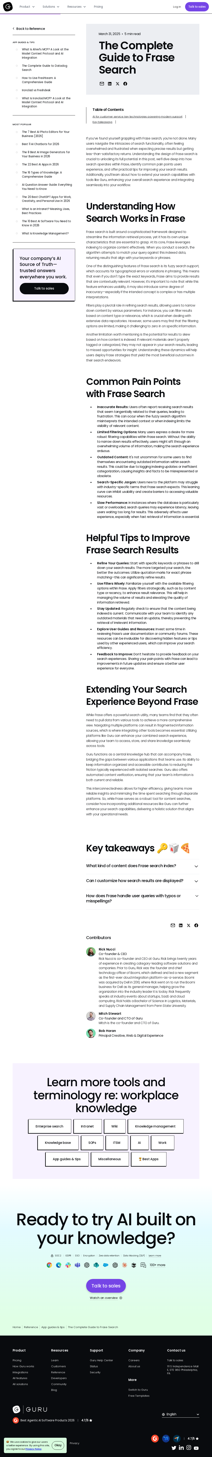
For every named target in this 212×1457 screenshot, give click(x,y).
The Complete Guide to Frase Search (93, 1327)
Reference (31, 1327)
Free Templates (138, 1396)
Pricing (98, 7)
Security (95, 1372)
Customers (58, 1366)
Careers (133, 1360)
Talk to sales (197, 7)
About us (134, 1366)
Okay (58, 1445)
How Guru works (23, 1366)
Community (58, 1384)
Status (94, 1366)
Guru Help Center (101, 1360)
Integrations (20, 1372)
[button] (27, 6)
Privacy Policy (33, 1449)
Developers (59, 1378)
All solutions (20, 1384)
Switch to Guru (138, 1390)
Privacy (74, 1443)
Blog (54, 1390)
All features (20, 1378)
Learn (55, 1360)
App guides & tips (53, 1327)
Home (17, 1327)
